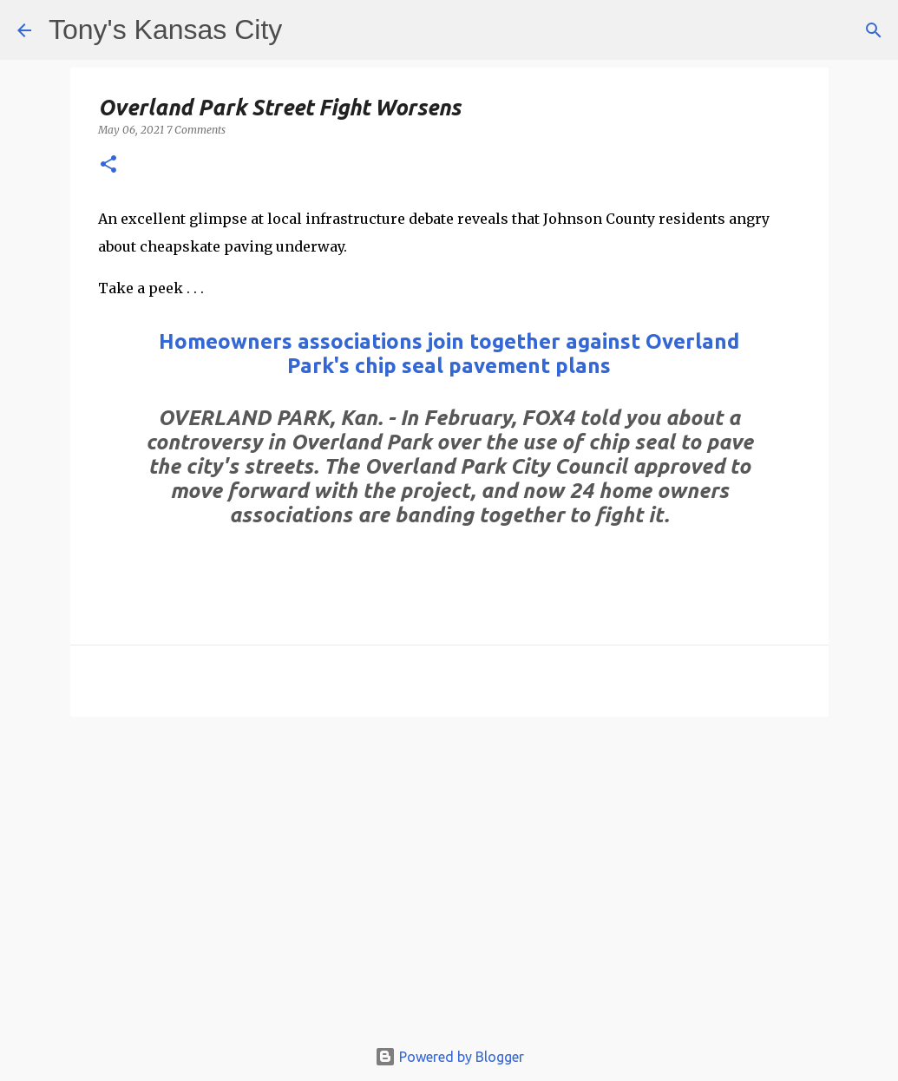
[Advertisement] (449, 884)
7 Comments (196, 129)
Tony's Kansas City (165, 29)
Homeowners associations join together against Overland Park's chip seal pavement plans (449, 353)
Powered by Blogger (449, 1057)
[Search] (873, 30)
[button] (108, 165)
